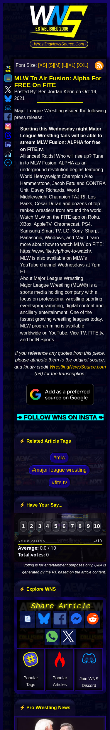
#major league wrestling (59, 470)
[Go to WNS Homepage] (59, 22)
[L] (64, 65)
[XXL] (82, 65)
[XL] (71, 65)
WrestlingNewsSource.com (78, 366)
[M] (57, 65)
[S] (51, 65)
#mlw (59, 458)
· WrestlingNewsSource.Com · (59, 44)
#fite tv (59, 482)
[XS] (42, 65)
